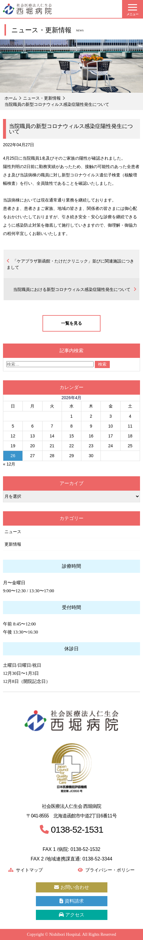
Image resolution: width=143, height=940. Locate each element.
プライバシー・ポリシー (106, 870)
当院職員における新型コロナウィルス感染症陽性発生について (71, 289)
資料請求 (72, 901)
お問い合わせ (71, 887)
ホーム (10, 98)
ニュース (12, 531)
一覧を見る (71, 323)
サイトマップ (25, 870)
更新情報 (12, 544)
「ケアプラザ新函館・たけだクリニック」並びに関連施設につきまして (70, 264)
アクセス (71, 914)
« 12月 (9, 464)
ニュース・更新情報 (42, 98)
